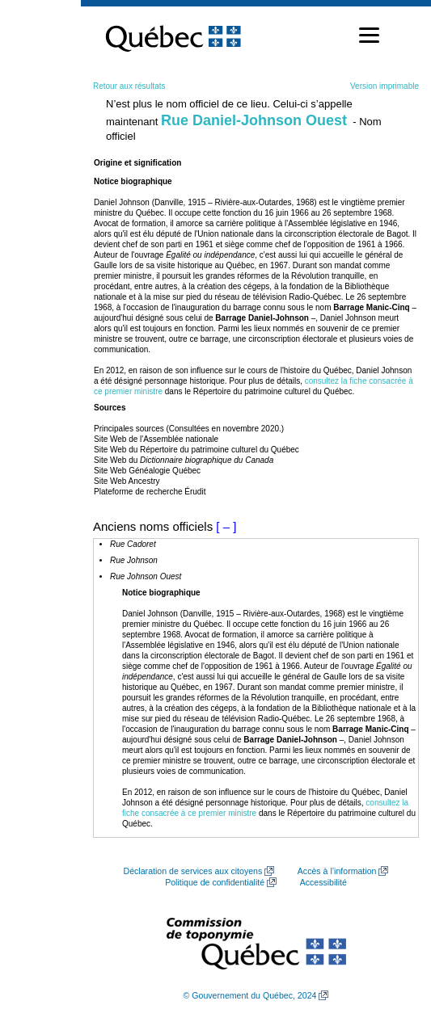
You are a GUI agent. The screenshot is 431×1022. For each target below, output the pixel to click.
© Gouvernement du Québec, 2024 (250, 995)
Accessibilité (323, 882)
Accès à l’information (337, 871)
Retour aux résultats (129, 86)
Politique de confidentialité (214, 882)
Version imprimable (384, 86)
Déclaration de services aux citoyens (193, 871)
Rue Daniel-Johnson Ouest (254, 120)
